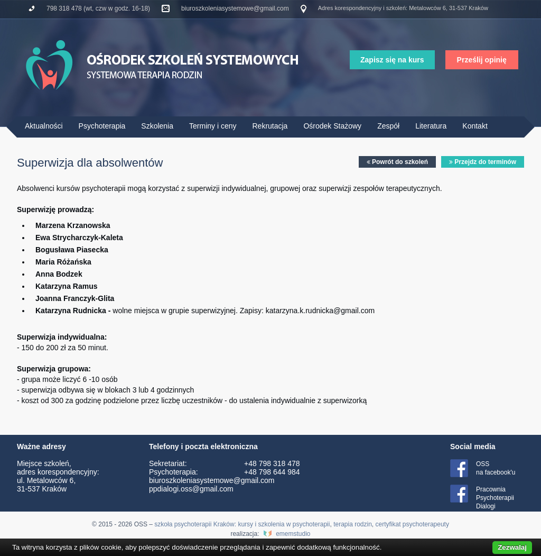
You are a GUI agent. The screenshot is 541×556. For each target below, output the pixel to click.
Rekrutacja (269, 126)
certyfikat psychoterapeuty (412, 524)
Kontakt (474, 126)
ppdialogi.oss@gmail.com (191, 489)
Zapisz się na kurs (392, 60)
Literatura (430, 126)
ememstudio (293, 533)
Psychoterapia (102, 126)
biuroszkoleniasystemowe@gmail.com (235, 8)
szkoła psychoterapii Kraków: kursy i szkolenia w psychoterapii (242, 524)
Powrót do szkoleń (397, 162)
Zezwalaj (512, 547)
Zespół (388, 126)
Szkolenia (157, 126)
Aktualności (44, 126)
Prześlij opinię (482, 60)
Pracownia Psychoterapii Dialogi (495, 498)
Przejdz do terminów (482, 162)
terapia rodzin (352, 524)
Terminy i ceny (212, 126)
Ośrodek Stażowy (332, 126)
